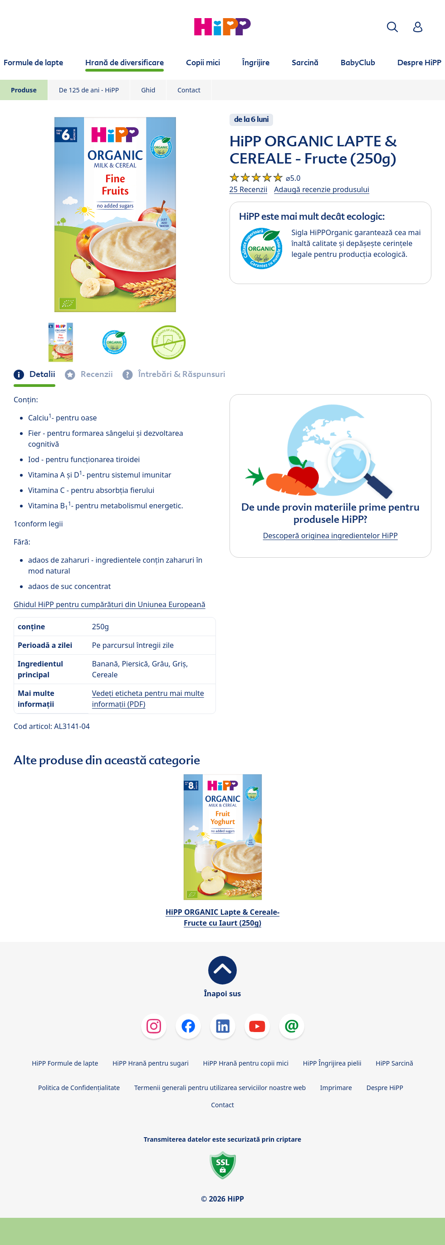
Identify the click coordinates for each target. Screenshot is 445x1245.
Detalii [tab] (41, 374)
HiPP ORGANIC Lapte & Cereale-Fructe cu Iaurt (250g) (222, 917)
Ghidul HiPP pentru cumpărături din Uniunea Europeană (109, 604)
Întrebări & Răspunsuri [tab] (181, 374)
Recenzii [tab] (96, 374)
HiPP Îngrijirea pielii (332, 1063)
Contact (188, 90)
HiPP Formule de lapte (65, 1063)
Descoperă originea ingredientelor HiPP (330, 535)
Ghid (148, 90)
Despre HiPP (385, 1087)
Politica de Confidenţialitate (79, 1087)
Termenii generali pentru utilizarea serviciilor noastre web (220, 1087)
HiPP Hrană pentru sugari (150, 1063)
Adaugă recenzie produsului (321, 189)
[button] (392, 27)
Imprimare (336, 1087)
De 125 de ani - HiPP (89, 90)
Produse (24, 90)
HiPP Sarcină (394, 1063)
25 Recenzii (249, 189)
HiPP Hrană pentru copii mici (246, 1063)
